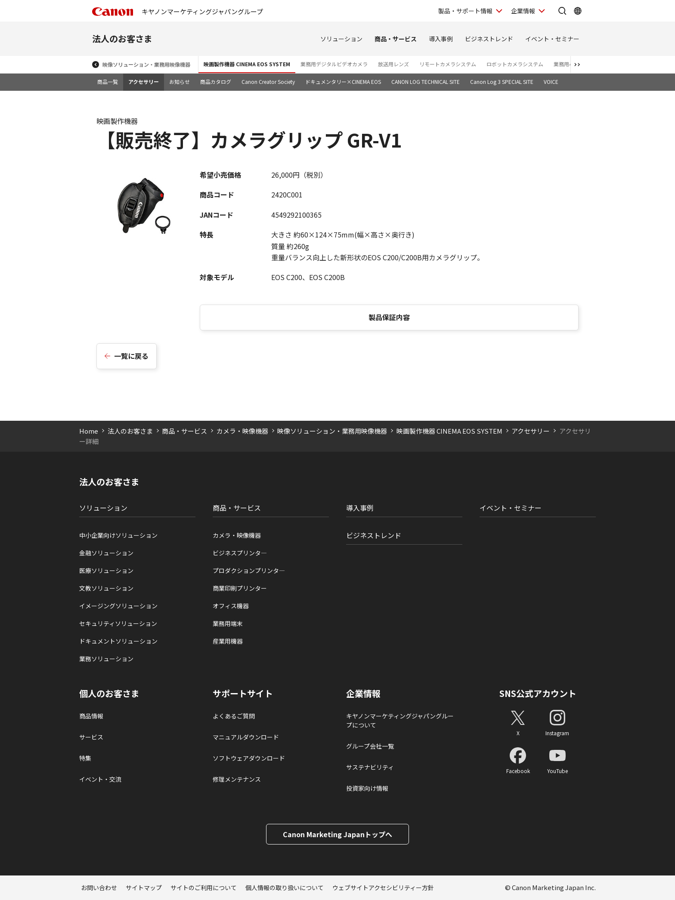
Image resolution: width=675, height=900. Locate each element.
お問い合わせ (99, 887)
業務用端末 (228, 623)
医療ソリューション (106, 570)
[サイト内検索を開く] (562, 11)
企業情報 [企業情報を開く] (523, 10)
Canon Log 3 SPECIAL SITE (501, 81)
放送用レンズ (393, 64)
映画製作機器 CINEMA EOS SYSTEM (247, 64)
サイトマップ (144, 887)
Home (88, 430)
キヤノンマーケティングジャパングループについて (400, 720)
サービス (91, 737)
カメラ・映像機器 (242, 430)
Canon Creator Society (268, 81)
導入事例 (441, 38)
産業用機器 (228, 641)
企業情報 (363, 693)
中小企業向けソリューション (118, 535)
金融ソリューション (106, 553)
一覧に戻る (131, 356)
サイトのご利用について (203, 887)
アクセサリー (143, 81)
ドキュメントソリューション (118, 641)
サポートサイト (243, 693)
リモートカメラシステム (447, 64)
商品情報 (91, 716)
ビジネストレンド (489, 38)
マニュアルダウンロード (246, 737)
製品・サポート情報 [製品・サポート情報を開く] (465, 10)
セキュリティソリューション (118, 623)
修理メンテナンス (237, 779)
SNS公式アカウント (537, 693)
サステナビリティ (370, 767)
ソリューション (341, 38)
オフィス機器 (231, 605)
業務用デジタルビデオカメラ (334, 64)
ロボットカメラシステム (514, 64)
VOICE (551, 81)
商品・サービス (396, 38)
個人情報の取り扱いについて (284, 887)
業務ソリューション (106, 658)
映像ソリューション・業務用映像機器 (146, 64)
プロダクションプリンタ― (249, 570)
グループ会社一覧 (370, 746)
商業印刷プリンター (240, 588)
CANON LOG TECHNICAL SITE (425, 81)
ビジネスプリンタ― (240, 553)
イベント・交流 (100, 779)
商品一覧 (107, 81)
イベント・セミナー (552, 38)
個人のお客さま (109, 693)
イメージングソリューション (118, 605)
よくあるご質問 (234, 716)
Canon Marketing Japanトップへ (337, 834)
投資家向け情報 (367, 788)
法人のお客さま (122, 38)
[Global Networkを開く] (578, 11)
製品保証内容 (389, 317)
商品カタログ (215, 81)
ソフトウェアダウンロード (249, 758)
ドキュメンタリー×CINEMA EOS (343, 81)
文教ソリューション (106, 588)
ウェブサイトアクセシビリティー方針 (383, 887)
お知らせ (179, 81)
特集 (85, 758)
